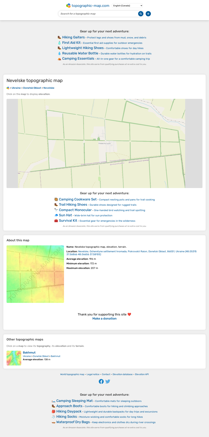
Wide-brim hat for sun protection (93, 215)
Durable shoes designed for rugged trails (113, 204)
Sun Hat (65, 215)
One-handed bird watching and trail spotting (119, 210)
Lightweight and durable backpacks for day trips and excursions (121, 411)
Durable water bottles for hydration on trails (126, 53)
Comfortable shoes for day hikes (125, 48)
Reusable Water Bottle (80, 53)
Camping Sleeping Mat (74, 401)
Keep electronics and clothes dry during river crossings (124, 422)
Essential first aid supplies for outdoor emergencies (112, 42)
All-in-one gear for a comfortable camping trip (123, 58)
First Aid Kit (71, 43)
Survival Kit (68, 220)
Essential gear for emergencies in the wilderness (107, 220)
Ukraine (27, 356)
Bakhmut (29, 352)
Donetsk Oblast (41, 356)
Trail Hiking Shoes (73, 204)
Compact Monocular (75, 210)
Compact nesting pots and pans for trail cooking (127, 199)
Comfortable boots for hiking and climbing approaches (116, 406)
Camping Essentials (78, 58)
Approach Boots (69, 406)
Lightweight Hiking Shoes (83, 48)
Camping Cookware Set (78, 199)
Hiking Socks (66, 416)
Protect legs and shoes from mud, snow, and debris (116, 37)
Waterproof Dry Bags (73, 422)
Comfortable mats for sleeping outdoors (118, 401)
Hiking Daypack (68, 411)
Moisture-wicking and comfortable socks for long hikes (111, 416)
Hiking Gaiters (73, 37)
